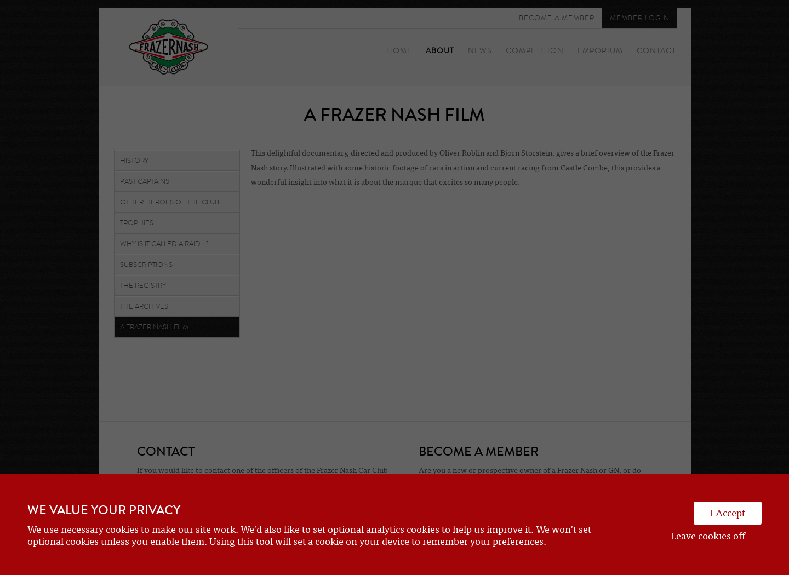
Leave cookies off (708, 536)
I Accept (727, 513)
